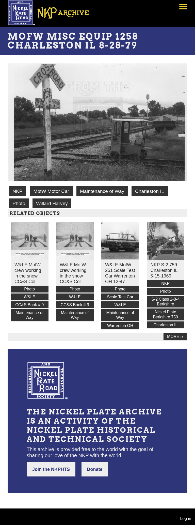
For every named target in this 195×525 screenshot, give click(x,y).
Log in (185, 518)
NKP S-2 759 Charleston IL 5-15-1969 (164, 270)
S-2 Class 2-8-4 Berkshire (165, 301)
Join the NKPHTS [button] (51, 469)
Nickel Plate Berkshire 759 (165, 314)
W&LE (29, 297)
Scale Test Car (120, 297)
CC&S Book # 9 (29, 305)
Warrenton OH (120, 325)
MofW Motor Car (51, 191)
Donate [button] (95, 469)
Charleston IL (149, 191)
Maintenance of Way (102, 191)
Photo (18, 203)
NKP (17, 191)
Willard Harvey (52, 203)
